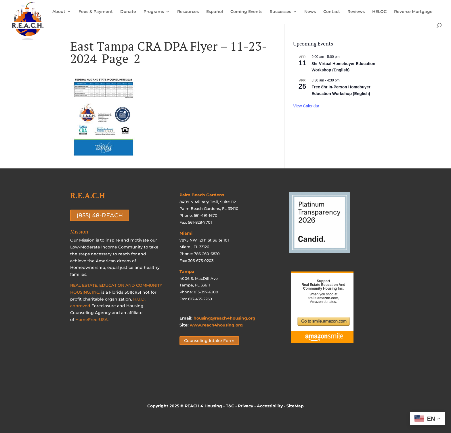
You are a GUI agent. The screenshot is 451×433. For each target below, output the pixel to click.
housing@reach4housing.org (224, 318)
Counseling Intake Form (209, 340)
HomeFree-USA (91, 319)
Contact (331, 12)
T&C (230, 406)
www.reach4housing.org (216, 325)
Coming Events (246, 12)
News (310, 12)
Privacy (245, 406)
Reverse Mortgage (413, 12)
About (58, 12)
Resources (188, 12)
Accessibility (270, 406)
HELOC (379, 12)
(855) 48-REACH (100, 215)
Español (214, 12)
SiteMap (295, 406)
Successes (280, 12)
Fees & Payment (96, 12)
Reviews (356, 12)
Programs (154, 12)
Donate (128, 12)
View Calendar (306, 106)
